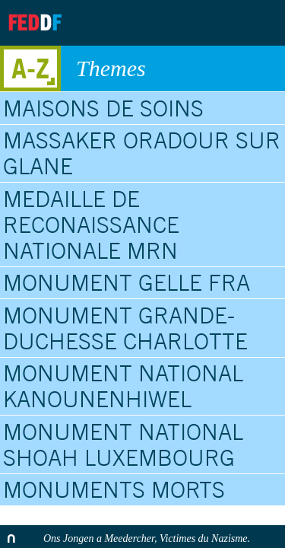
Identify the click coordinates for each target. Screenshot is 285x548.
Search (261, 23)
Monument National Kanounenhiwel (123, 386)
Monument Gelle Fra (126, 282)
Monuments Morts (114, 489)
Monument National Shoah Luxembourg (123, 444)
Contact (217, 23)
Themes (173, 68)
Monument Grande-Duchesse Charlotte (125, 328)
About (141, 23)
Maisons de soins (103, 108)
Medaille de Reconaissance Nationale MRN (91, 224)
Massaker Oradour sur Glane (141, 153)
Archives (179, 23)
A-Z (30, 68)
